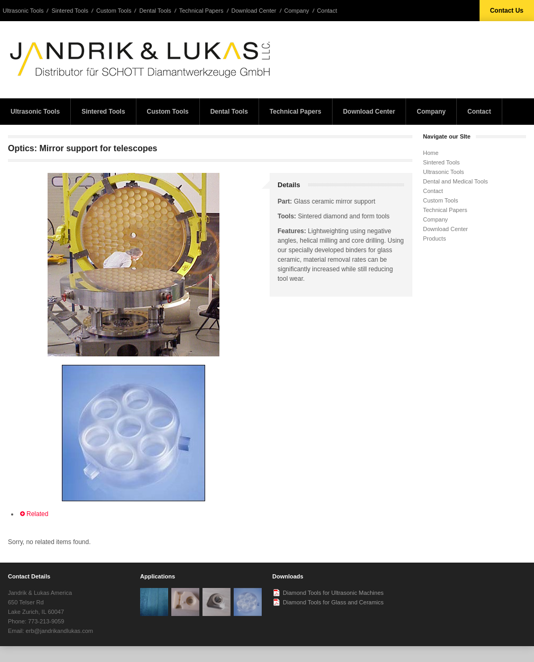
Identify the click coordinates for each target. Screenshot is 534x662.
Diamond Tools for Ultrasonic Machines (333, 593)
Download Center (254, 10)
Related (33, 514)
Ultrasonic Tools (23, 10)
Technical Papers (201, 10)
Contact (327, 10)
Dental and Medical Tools (455, 181)
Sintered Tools (69, 10)
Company (296, 10)
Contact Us (506, 10)
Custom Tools (113, 10)
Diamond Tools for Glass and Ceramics (333, 602)
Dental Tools (155, 10)
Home (430, 153)
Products (434, 238)
